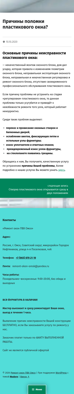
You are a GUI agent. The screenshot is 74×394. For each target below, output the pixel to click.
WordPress (61, 372)
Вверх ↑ (25, 376)
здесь (61, 170)
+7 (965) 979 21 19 (26, 257)
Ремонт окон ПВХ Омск (23, 372)
